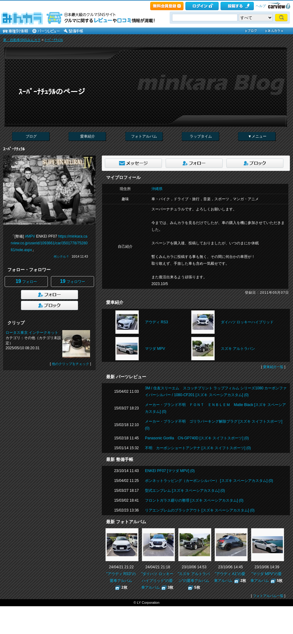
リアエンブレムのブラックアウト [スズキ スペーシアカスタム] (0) (199, 510)
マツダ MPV (155, 348)
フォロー (26, 281)
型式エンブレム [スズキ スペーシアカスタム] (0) (185, 490)
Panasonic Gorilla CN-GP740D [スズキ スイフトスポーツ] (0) (197, 438)
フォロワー (72, 281)
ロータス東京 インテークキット (32, 332)
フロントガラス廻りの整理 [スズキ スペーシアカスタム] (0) (194, 500)
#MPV (30, 236)
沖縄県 (157, 189)
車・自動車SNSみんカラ (22, 40)
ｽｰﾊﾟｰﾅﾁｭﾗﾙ (53, 40)
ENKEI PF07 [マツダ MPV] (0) (170, 471)
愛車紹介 (87, 136)
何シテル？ (61, 256)
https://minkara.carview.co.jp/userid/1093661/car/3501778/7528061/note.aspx (49, 243)
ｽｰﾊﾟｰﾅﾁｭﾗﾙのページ (52, 92)
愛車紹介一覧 (273, 367)
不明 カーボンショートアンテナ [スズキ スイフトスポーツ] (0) (198, 448)
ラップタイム (201, 136)
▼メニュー (257, 136)
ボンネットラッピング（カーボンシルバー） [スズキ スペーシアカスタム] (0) (209, 481)
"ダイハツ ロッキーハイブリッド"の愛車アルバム (157, 581)
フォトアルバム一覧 (268, 596)
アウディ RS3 (156, 322)
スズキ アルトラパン (238, 348)
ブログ (31, 136)
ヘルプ (261, 6)
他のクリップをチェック (70, 364)
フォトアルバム (144, 136)
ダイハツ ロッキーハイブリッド (247, 322)
